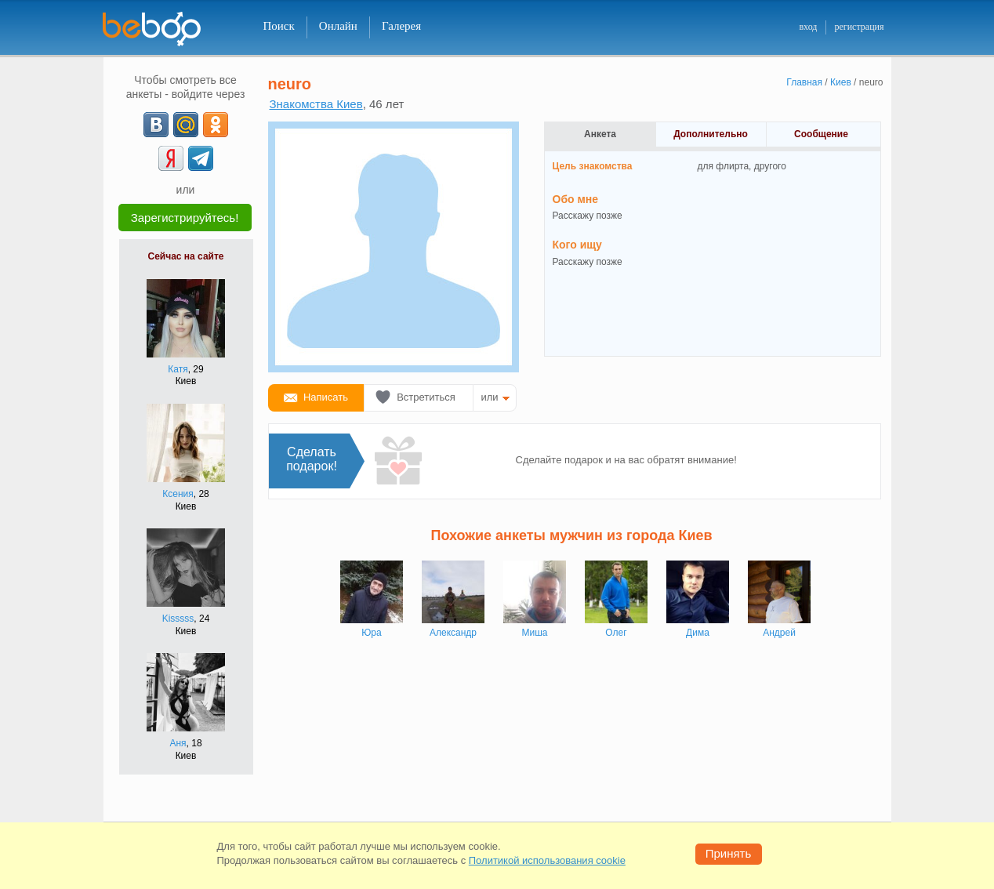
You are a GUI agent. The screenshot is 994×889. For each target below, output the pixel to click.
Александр (453, 632)
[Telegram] (200, 158)
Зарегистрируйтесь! (185, 217)
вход (808, 26)
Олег (615, 632)
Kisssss (178, 618)
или (490, 397)
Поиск (279, 26)
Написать (325, 397)
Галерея (401, 26)
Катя (177, 369)
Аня (177, 743)
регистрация (858, 26)
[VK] (156, 124)
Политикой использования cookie (547, 860)
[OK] (215, 124)
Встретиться (426, 397)
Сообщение (821, 134)
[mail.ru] (185, 124)
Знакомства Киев (316, 104)
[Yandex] (170, 158)
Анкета (600, 134)
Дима (697, 632)
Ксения (178, 493)
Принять (729, 853)
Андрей (779, 632)
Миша (535, 632)
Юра (371, 632)
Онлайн (338, 26)
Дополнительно (710, 134)
